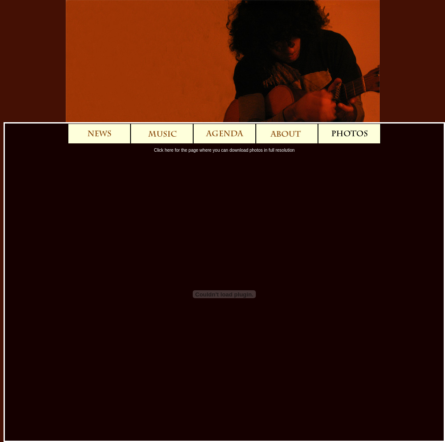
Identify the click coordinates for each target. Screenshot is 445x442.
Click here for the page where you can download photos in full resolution (224, 150)
